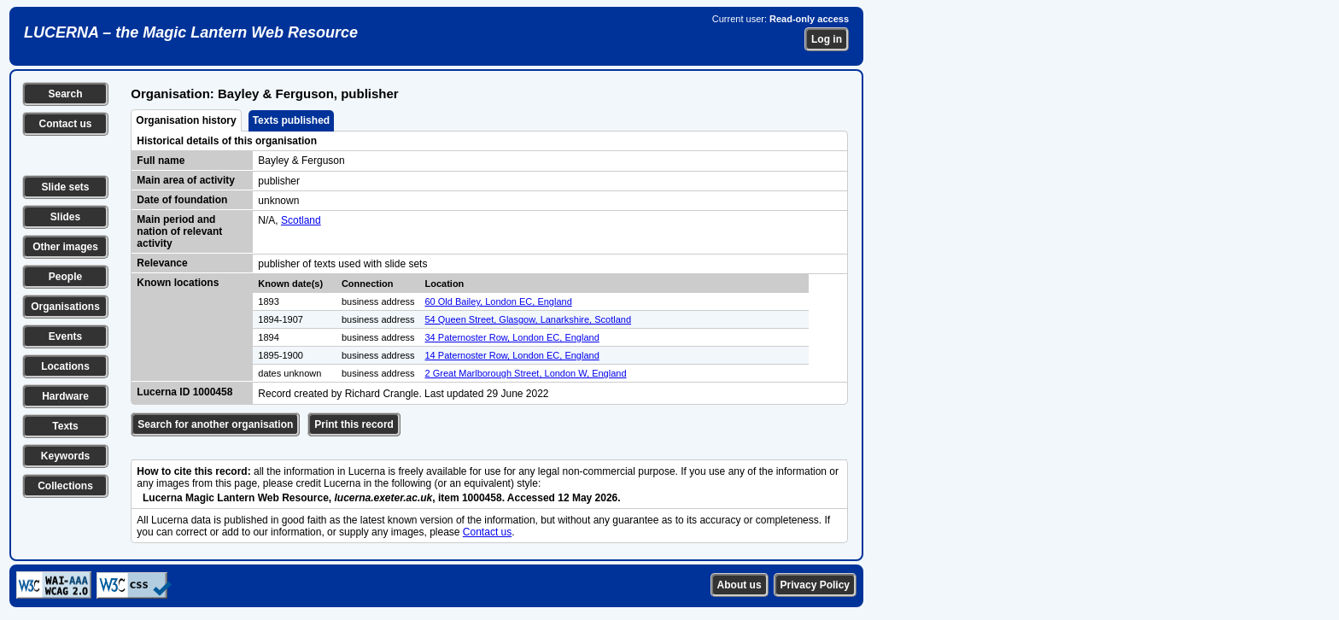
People (65, 277)
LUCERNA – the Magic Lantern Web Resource (191, 32)
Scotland (301, 220)
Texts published (291, 120)
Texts (65, 426)
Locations (65, 366)
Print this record (354, 424)
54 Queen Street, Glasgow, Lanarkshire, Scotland (528, 319)
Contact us (64, 124)
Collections (65, 486)
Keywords (65, 456)
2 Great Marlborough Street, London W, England (526, 373)
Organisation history (186, 120)
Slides (65, 217)
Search (65, 94)
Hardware (65, 396)
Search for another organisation (215, 424)
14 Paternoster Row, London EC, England (512, 355)
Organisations (65, 307)
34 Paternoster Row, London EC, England (512, 337)
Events (65, 336)
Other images (65, 247)
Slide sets (65, 187)
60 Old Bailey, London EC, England (498, 301)
